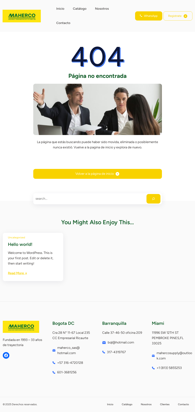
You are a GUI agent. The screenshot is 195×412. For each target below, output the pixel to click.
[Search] (153, 199)
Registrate (175, 16)
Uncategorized (16, 237)
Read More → (17, 273)
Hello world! (20, 244)
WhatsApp (151, 16)
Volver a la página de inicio (94, 174)
